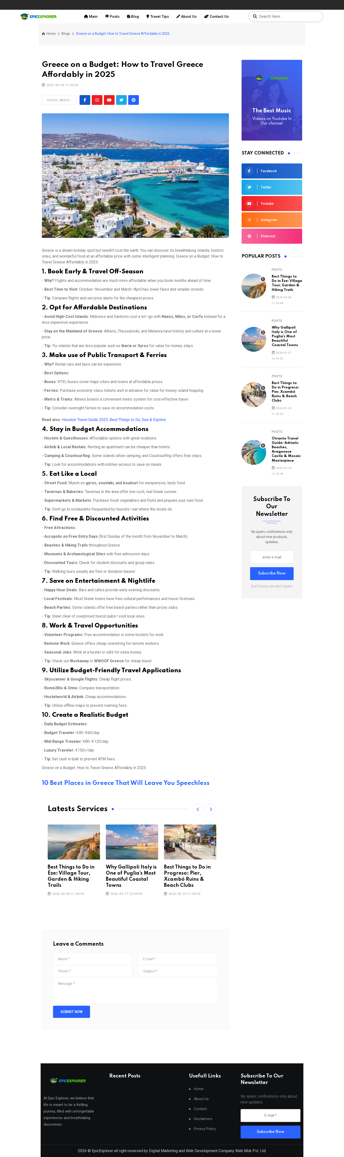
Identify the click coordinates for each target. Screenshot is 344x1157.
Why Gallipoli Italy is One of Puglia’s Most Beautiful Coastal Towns (285, 336)
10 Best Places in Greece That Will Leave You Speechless (125, 783)
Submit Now (71, 1012)
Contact (200, 1110)
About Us (186, 16)
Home (49, 34)
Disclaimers (203, 1120)
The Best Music (272, 117)
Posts (112, 16)
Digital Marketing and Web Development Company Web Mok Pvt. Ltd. (207, 1150)
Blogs (66, 34)
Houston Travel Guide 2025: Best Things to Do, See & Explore (114, 419)
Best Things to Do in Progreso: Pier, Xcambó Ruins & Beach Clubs (285, 392)
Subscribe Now (272, 573)
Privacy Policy (205, 1130)
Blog (133, 16)
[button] (198, 809)
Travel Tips (157, 16)
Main (91, 16)
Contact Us (216, 16)
